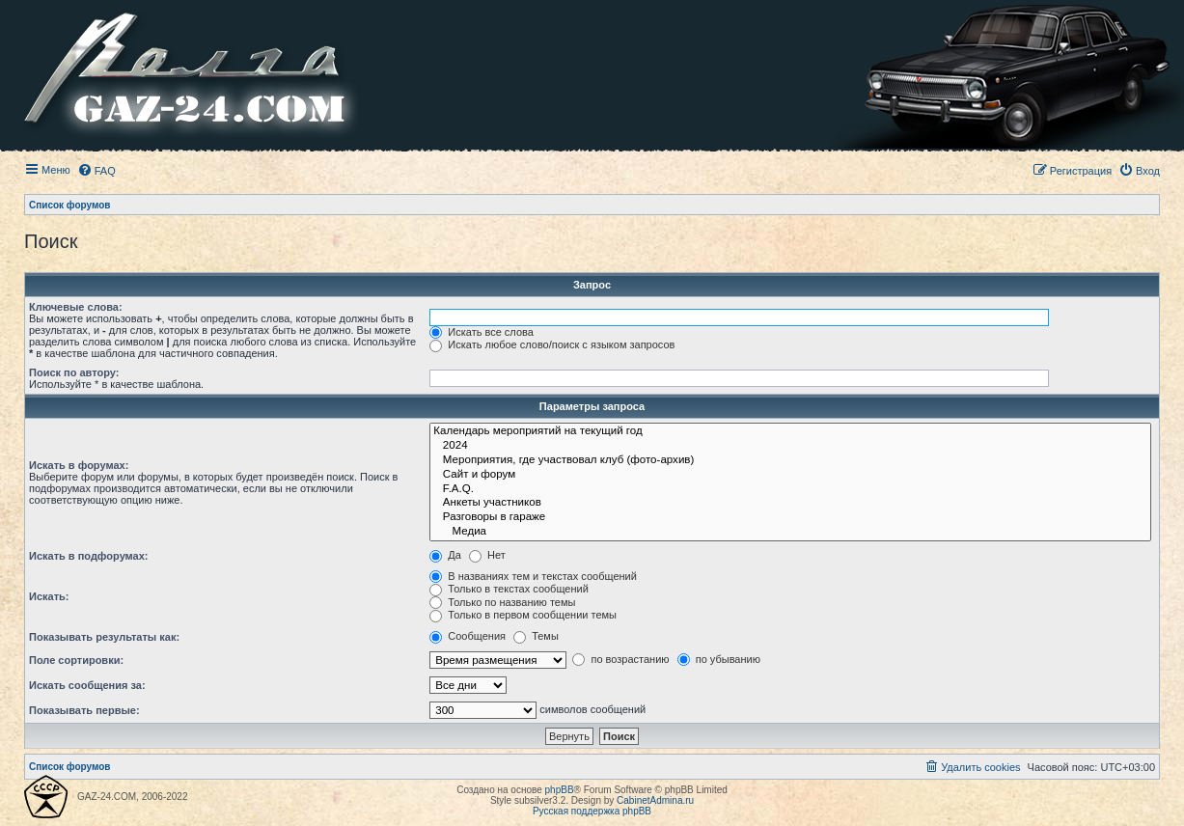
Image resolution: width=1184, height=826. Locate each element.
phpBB (559, 790)
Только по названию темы (502, 602)
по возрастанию (620, 659)
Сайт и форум (790, 475)
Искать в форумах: (78, 465)
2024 (790, 446)
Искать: (49, 596)
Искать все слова (481, 332)
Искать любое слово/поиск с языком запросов (552, 344)
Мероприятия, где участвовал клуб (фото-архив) (790, 461)
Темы (536, 636)
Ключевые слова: (76, 307)
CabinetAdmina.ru (655, 800)
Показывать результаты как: (104, 637)
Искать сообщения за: (87, 685)
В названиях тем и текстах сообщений (533, 576)
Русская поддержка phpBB (592, 811)
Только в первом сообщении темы (523, 614)
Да (445, 555)
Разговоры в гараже (790, 517)
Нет (487, 555)
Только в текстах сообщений (509, 588)
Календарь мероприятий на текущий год (790, 432)
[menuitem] (96, 170)
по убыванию (718, 659)
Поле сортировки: (76, 660)
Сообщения (467, 636)
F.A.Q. (790, 489)
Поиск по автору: (74, 372)
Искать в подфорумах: (89, 556)
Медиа (790, 532)
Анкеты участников (790, 503)
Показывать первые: (84, 710)
